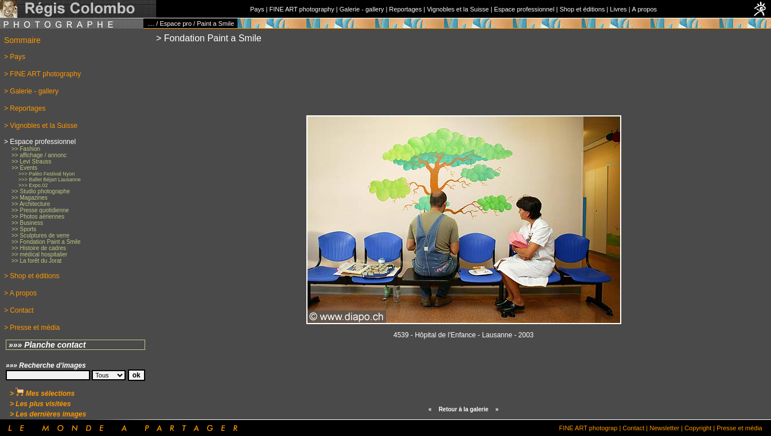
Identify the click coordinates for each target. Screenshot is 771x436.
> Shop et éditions (31, 276)
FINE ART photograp (588, 428)
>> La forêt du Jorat (36, 261)
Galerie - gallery (362, 9)
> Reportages (24, 108)
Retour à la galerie (464, 409)
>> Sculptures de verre (40, 235)
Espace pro (175, 23)
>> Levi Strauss (31, 161)
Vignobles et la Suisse (458, 9)
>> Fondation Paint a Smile (46, 242)
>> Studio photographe (40, 191)
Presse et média (739, 428)
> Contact (19, 310)
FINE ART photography (301, 9)
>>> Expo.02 (33, 185)
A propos (644, 9)
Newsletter (664, 428)
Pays (257, 9)
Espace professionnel (524, 9)
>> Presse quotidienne (40, 210)
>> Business (27, 223)
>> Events (24, 168)
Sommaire (22, 40)
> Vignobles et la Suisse (40, 126)
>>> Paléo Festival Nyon (46, 174)
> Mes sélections (42, 394)
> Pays (14, 57)
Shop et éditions (582, 9)
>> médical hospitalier (39, 254)
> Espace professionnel (40, 142)
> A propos (20, 293)
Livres (618, 9)
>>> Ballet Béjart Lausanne (49, 179)
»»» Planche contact (47, 344)
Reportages (405, 9)
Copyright (697, 428)
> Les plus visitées (40, 404)
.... (150, 23)
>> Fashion (25, 149)
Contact (633, 428)
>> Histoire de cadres (38, 248)
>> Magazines (29, 197)
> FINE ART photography (42, 74)
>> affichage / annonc (39, 155)
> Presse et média (32, 328)
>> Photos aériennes (37, 216)
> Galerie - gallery (31, 91)
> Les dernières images (48, 414)
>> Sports (23, 229)
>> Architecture (30, 204)
